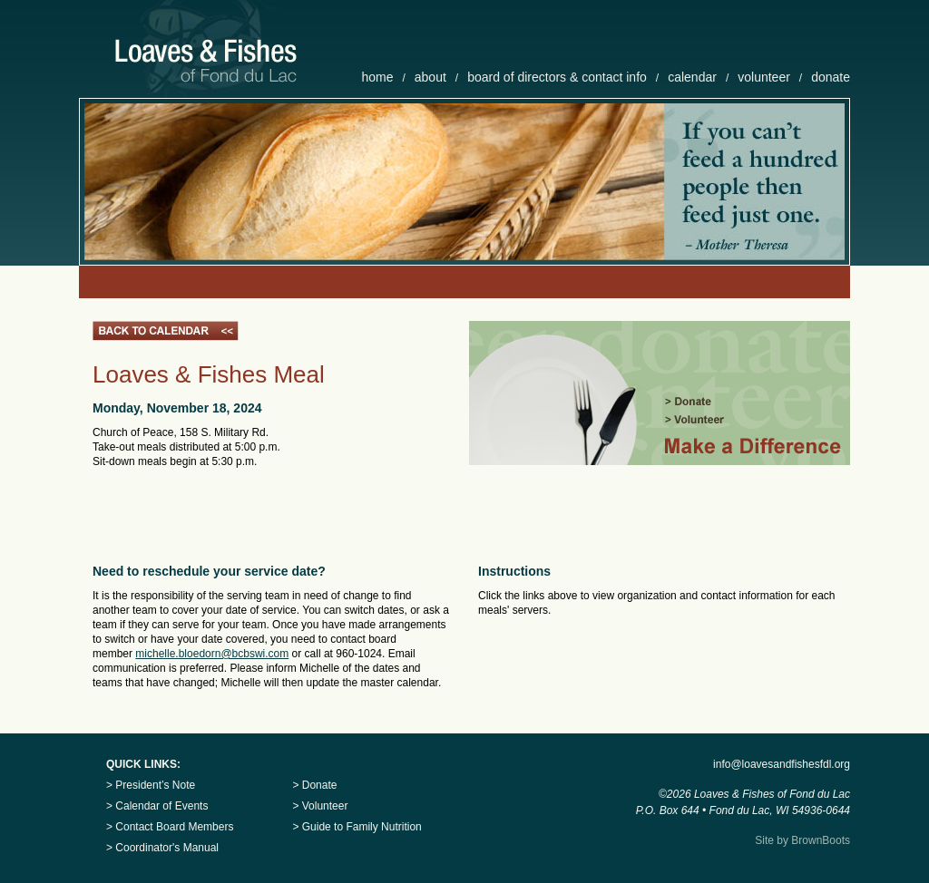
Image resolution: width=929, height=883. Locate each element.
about (430, 77)
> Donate (314, 785)
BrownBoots (820, 840)
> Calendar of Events (157, 806)
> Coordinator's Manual (162, 847)
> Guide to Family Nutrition (356, 826)
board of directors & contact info (557, 77)
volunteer (764, 77)
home (377, 77)
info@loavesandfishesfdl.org (781, 764)
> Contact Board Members (169, 826)
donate (830, 77)
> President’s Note (150, 785)
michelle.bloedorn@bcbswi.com (211, 653)
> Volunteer (319, 806)
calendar (692, 77)
